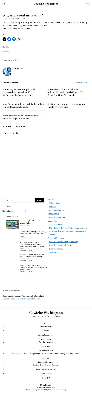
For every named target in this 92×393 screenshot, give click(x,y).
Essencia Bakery (56, 248)
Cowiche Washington (46, 3)
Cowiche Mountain (57, 217)
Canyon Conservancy (58, 210)
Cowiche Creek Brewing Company (63, 241)
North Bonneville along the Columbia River (21, 298)
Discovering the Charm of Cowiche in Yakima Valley (33, 222)
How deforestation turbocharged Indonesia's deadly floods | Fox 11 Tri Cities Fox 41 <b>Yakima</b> (65, 92)
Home (50, 199)
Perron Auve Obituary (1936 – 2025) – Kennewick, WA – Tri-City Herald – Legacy (33, 234)
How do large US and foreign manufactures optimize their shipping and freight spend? (46, 353)
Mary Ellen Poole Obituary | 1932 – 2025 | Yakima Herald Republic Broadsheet (33, 256)
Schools (52, 206)
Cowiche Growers (55, 224)
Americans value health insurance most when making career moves (22, 117)
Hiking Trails (53, 213)
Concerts (52, 234)
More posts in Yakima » (82, 83)
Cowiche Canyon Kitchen (60, 245)
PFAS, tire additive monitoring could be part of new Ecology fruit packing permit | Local (33, 267)
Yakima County (55, 203)
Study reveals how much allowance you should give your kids (66, 105)
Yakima (16, 60)
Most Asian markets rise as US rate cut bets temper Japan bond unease (23, 105)
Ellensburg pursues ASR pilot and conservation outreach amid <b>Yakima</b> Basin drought (19, 92)
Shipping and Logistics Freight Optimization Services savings (46, 390)
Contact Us (52, 252)
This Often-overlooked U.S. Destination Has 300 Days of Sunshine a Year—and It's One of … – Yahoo (33, 245)
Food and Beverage (56, 238)
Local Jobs (52, 221)
